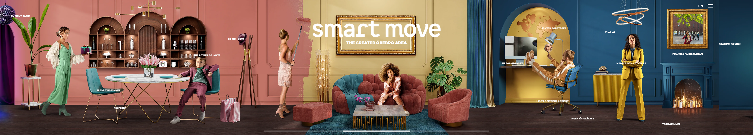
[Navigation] (711, 6)
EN (700, 6)
